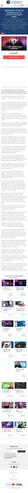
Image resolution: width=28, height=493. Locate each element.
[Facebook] (11, 467)
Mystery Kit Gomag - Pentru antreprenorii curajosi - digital (20, 391)
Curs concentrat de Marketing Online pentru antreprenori (20, 309)
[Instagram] (17, 467)
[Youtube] (14, 467)
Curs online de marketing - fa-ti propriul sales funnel (7, 410)
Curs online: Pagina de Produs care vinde (19, 430)
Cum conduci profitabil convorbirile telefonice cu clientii (19, 329)
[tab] (14, 67)
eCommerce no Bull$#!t (7, 309)
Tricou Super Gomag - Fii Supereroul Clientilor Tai (19, 350)
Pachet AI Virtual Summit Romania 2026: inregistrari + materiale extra (7, 288)
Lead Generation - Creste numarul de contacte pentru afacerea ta (20, 410)
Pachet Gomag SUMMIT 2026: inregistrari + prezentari (20, 288)
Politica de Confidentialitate (10, 457)
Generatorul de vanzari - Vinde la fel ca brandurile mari (7, 430)
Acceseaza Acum (14, 57)
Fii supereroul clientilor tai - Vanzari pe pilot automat (7, 350)
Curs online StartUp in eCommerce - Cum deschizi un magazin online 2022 (6, 329)
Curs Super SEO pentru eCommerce (20, 370)
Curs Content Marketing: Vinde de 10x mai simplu (6, 391)
